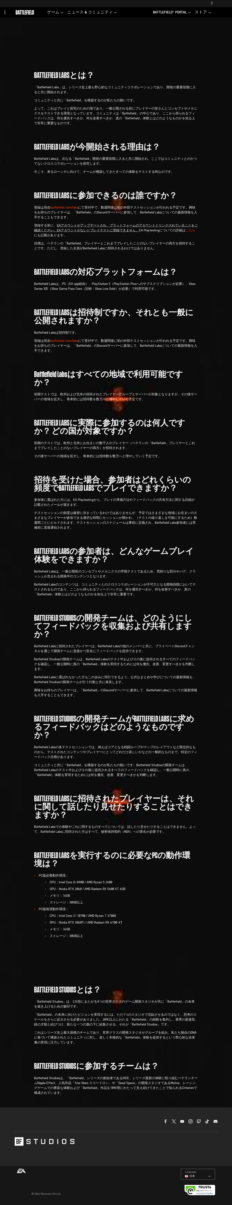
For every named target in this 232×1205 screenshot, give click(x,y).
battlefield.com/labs (64, 207)
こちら (190, 230)
